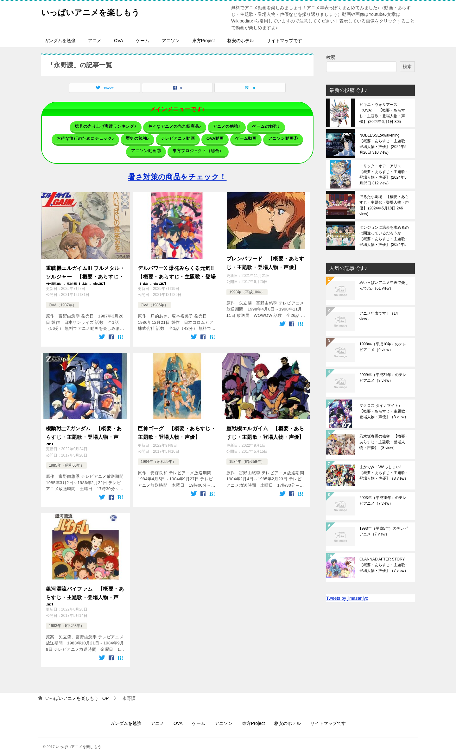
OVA (118, 40)
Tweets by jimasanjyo (347, 598)
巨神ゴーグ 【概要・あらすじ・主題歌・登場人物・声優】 (177, 425)
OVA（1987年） (62, 300)
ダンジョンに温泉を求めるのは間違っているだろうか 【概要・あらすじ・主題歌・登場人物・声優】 (384, 236)
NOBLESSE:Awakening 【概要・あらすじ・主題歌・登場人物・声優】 (384, 144)
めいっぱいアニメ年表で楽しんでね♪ (384, 285)
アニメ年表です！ (378, 316)
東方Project (203, 40)
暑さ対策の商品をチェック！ (177, 171)
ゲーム (142, 40)
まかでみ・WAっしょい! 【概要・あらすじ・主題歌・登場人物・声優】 (384, 473)
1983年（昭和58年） (66, 619)
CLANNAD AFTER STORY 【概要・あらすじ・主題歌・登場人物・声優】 (384, 565)
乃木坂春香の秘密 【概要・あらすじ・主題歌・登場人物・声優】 (384, 442)
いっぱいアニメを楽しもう (100, 11)
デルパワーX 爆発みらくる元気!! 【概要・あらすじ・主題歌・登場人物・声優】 (177, 269)
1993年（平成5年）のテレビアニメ (383, 531)
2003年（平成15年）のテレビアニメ (382, 501)
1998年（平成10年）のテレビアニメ (382, 347)
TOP (77, 691)
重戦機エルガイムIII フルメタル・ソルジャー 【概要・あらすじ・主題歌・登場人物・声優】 (85, 269)
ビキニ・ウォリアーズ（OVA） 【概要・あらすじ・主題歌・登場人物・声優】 (382, 113)
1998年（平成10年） (247, 284)
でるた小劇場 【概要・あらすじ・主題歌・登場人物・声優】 (384, 205)
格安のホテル (240, 40)
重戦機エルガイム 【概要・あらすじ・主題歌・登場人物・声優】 (265, 425)
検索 (330, 57)
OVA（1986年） (154, 300)
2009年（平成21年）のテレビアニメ (382, 378)
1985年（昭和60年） (66, 459)
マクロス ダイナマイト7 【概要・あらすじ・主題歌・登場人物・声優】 (384, 411)
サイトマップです (284, 40)
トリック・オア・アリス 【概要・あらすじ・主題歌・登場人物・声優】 (384, 174)
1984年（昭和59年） (158, 453)
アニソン (171, 40)
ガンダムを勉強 (59, 40)
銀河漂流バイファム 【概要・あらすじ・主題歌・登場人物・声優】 (85, 589)
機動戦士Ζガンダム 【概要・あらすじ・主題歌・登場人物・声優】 (84, 429)
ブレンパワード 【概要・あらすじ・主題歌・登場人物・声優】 (265, 256)
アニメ (94, 40)
